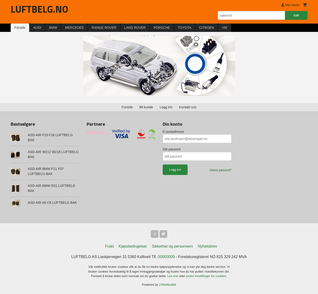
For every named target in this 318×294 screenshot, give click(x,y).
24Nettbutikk (167, 284)
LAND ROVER (135, 28)
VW (224, 28)
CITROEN (206, 28)
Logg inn (166, 107)
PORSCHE (162, 28)
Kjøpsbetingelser (133, 246)
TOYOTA (184, 28)
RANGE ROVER (104, 28)
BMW (53, 28)
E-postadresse (173, 132)
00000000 (166, 257)
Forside (20, 28)
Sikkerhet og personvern (172, 246)
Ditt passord (171, 149)
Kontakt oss (187, 107)
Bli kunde (146, 107)
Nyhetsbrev (207, 246)
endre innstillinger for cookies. (206, 276)
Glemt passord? (221, 170)
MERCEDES (74, 28)
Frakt (109, 246)
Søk (296, 15)
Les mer (173, 276)
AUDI (37, 28)
